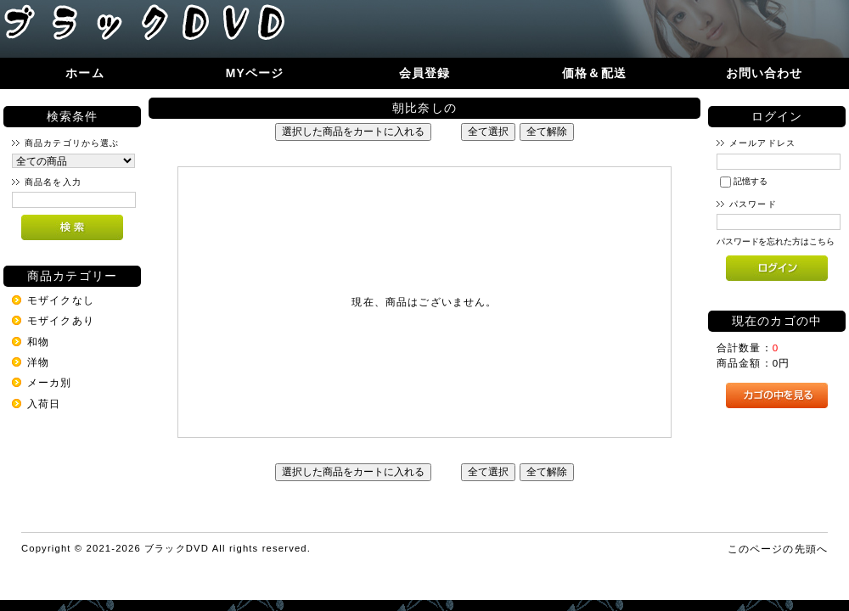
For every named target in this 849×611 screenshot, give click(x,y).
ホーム (84, 73)
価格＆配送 (594, 73)
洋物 (38, 361)
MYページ (255, 73)
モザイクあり (60, 320)
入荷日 (43, 403)
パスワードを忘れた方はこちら (776, 241)
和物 (38, 341)
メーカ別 (49, 382)
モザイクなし (60, 300)
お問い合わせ (764, 73)
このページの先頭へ (778, 548)
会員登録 (425, 73)
